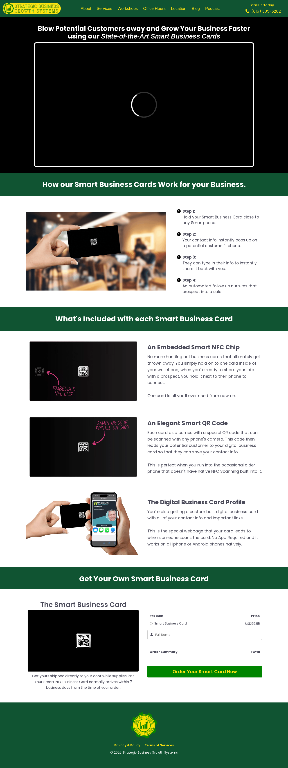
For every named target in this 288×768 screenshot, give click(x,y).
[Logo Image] (32, 9)
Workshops (128, 8)
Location (178, 8)
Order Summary (164, 652)
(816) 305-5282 (266, 11)
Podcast (212, 8)
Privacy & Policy (127, 745)
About (86, 8)
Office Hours (154, 8)
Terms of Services (159, 745)
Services (104, 8)
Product (157, 616)
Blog (196, 8)
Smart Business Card (170, 623)
